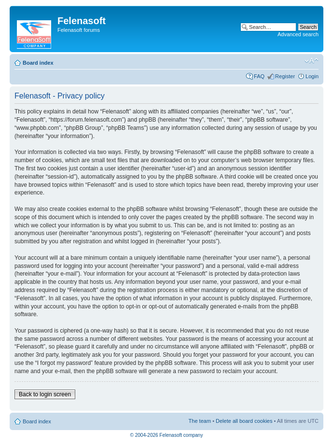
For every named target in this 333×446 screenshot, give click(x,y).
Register (285, 76)
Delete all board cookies (244, 421)
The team (200, 421)
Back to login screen (45, 394)
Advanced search (298, 34)
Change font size (312, 60)
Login (312, 76)
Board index (38, 63)
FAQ (259, 76)
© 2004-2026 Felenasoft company (166, 435)
